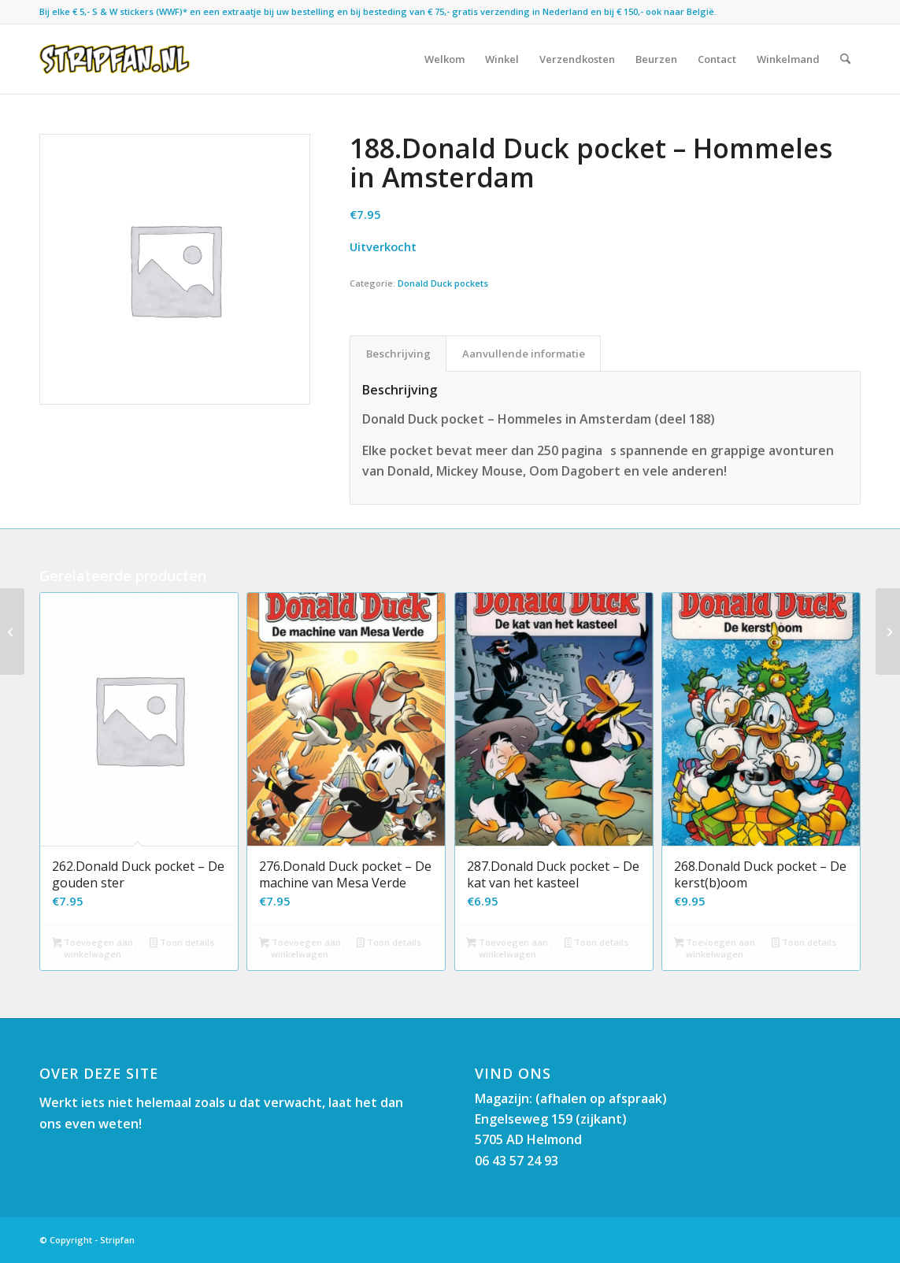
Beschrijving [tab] (398, 353)
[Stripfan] (114, 59)
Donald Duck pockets (443, 283)
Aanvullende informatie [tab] (523, 353)
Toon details (182, 943)
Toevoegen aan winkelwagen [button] (93, 948)
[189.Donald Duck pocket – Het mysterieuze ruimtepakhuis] (12, 631)
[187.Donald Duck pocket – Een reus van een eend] (888, 631)
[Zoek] (845, 59)
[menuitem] (444, 59)
